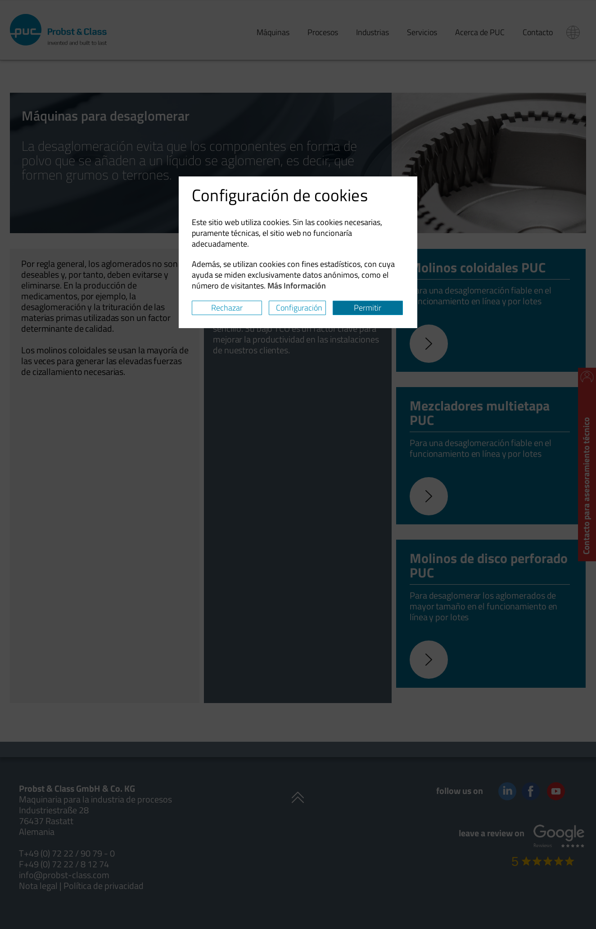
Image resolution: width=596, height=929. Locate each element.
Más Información (296, 286)
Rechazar (227, 308)
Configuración (299, 308)
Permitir (367, 308)
